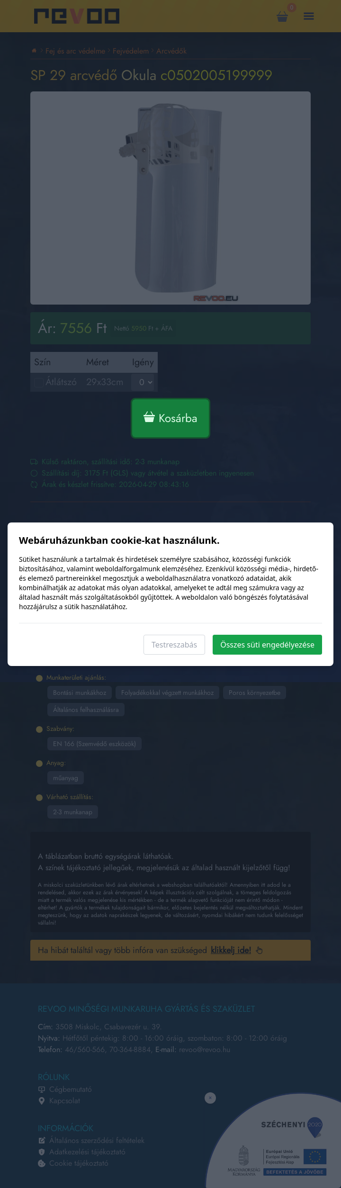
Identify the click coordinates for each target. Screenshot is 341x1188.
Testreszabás (174, 644)
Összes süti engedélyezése (267, 644)
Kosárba (170, 418)
